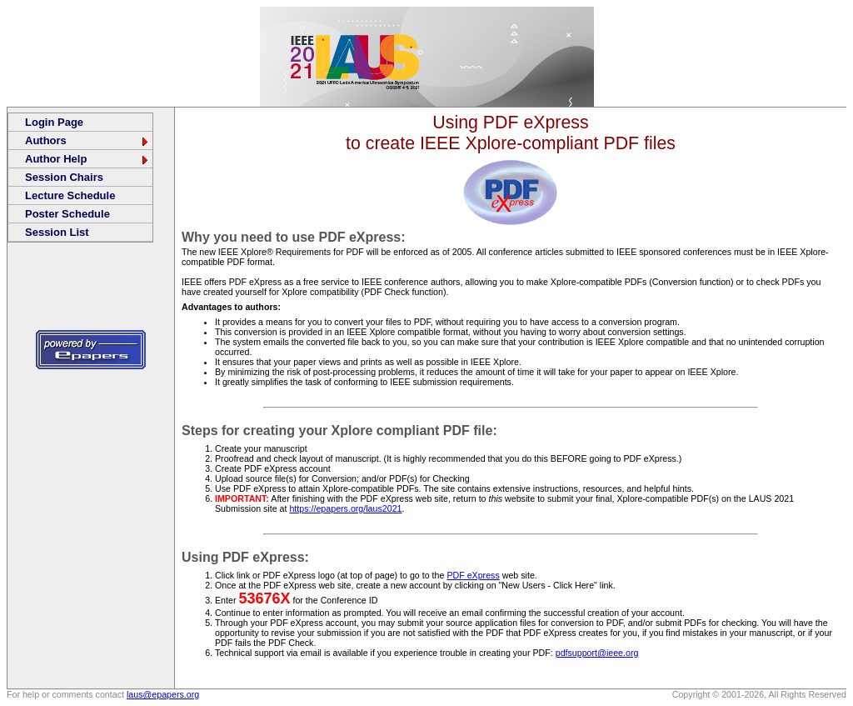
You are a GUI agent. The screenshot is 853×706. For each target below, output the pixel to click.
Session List (57, 232)
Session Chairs (64, 177)
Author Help (87, 159)
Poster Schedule (67, 214)
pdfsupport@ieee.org (597, 653)
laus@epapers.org (163, 694)
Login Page (54, 122)
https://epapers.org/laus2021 (345, 508)
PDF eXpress (472, 575)
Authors (87, 140)
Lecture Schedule (70, 195)
